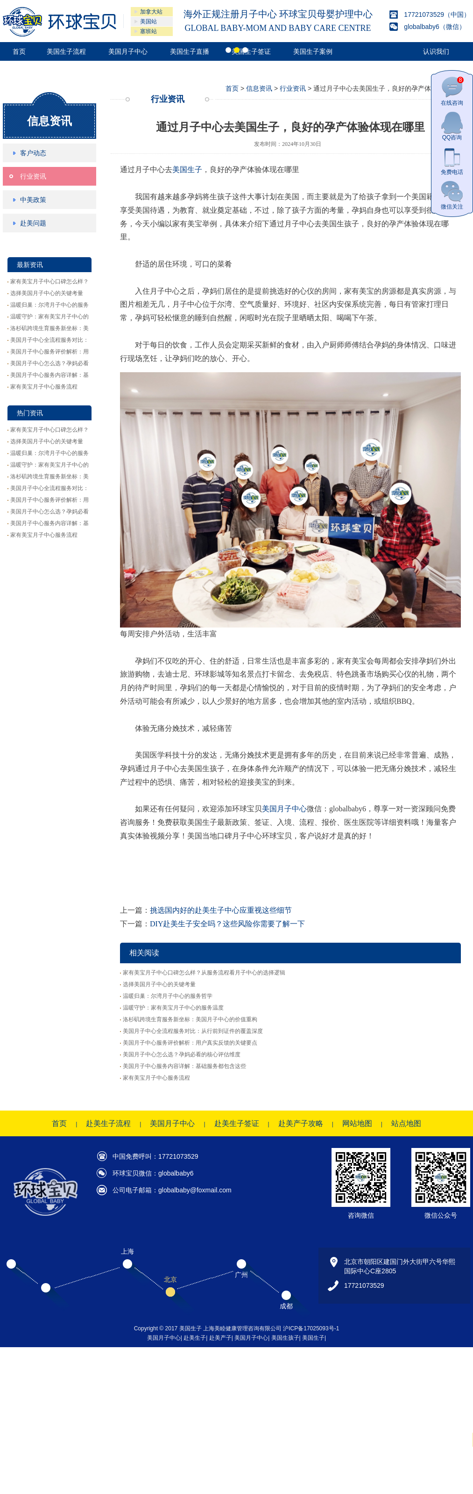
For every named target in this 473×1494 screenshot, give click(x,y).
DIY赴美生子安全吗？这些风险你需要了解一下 (227, 924)
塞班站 (148, 31)
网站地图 (357, 1123)
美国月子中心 (284, 809)
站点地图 (406, 1123)
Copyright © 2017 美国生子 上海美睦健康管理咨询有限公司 (208, 1328)
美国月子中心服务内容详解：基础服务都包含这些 (184, 1066)
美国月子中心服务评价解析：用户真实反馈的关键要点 (190, 1042)
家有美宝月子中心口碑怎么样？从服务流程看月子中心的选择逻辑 (204, 972)
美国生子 (187, 169)
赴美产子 (220, 1338)
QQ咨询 (452, 126)
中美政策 (33, 199)
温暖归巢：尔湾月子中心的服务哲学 (167, 996)
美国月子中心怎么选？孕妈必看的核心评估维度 (181, 1054)
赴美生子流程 (108, 1123)
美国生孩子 (285, 1338)
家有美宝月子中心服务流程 (44, 386)
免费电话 (452, 160)
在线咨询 (452, 91)
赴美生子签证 (236, 1123)
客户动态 (33, 153)
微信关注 (452, 195)
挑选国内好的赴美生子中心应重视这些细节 (221, 910)
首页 (232, 88)
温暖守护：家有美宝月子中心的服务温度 (173, 1007)
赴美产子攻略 (300, 1123)
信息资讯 (49, 121)
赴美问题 (33, 223)
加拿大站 (151, 11)
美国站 (148, 21)
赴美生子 (195, 1338)
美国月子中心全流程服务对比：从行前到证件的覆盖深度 (193, 1031)
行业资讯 (33, 176)
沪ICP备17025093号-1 (311, 1328)
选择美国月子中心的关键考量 (46, 293)
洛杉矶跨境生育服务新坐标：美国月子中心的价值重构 (190, 1019)
